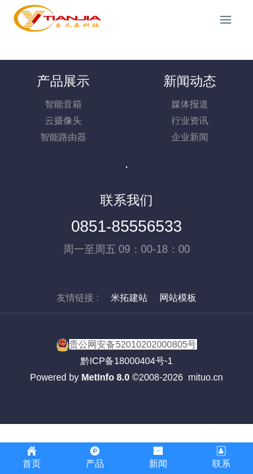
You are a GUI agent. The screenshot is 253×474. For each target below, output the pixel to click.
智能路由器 (63, 137)
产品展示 (63, 81)
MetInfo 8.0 (105, 377)
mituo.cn (205, 377)
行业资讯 (189, 120)
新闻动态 (189, 81)
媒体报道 (189, 104)
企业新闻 (189, 137)
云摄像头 (63, 120)
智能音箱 (63, 104)
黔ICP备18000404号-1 (126, 361)
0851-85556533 (126, 226)
